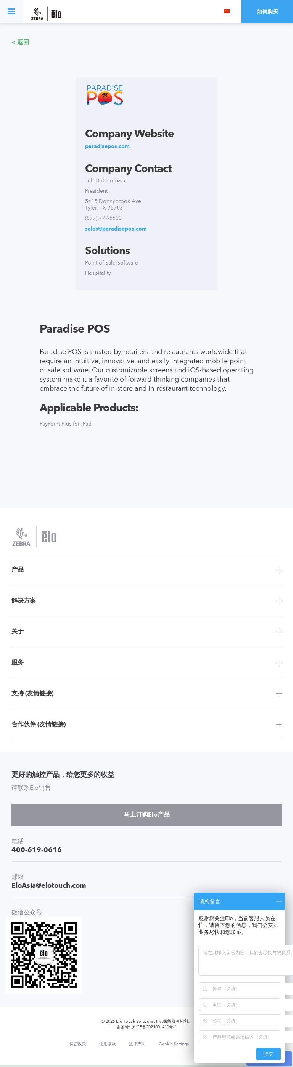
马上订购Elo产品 (147, 814)
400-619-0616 (36, 850)
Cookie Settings (174, 1044)
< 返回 (20, 42)
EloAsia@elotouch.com (48, 885)
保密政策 (77, 1044)
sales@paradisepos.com (116, 229)
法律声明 (137, 1044)
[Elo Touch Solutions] (46, 14)
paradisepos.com (107, 146)
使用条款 (107, 1044)
